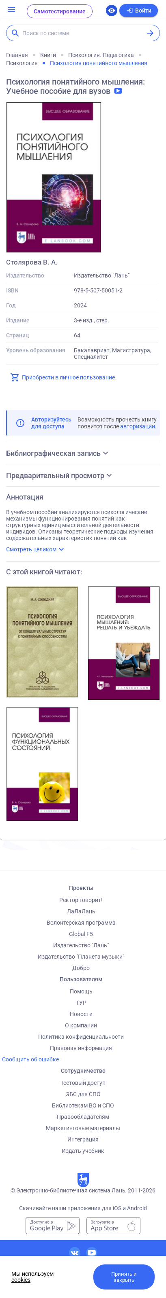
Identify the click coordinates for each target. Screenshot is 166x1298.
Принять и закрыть (124, 1277)
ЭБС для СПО (83, 1094)
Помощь (81, 991)
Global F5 (81, 934)
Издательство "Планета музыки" (81, 956)
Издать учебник (83, 1151)
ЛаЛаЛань (81, 911)
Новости (81, 1014)
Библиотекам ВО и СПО (83, 1105)
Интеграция (83, 1139)
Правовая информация (81, 1048)
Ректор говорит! (81, 900)
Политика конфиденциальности (81, 1036)
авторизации (137, 426)
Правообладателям (83, 1117)
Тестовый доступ (83, 1083)
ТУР (81, 1002)
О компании (81, 1025)
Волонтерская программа (81, 922)
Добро (81, 968)
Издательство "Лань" (81, 945)
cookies (20, 1280)
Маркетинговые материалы (83, 1128)
